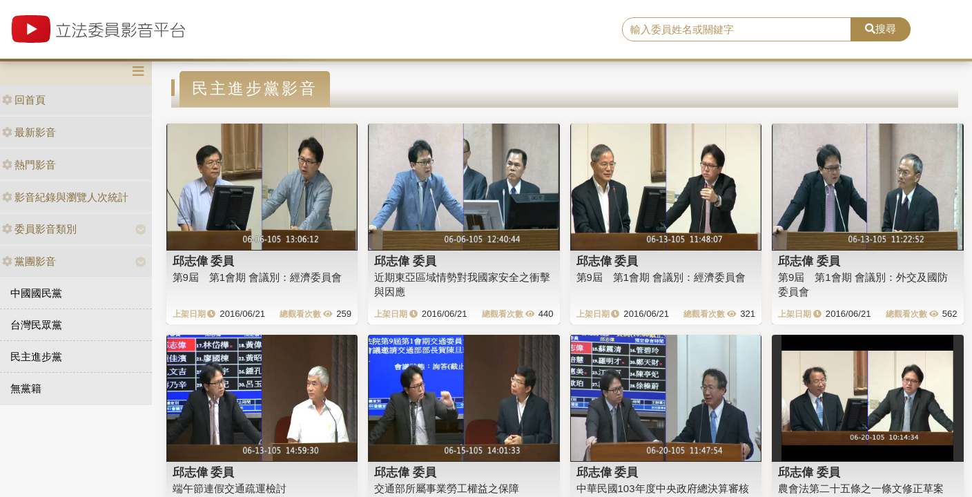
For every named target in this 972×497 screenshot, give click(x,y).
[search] (736, 29)
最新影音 (29, 132)
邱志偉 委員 (204, 261)
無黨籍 (25, 388)
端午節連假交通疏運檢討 (229, 488)
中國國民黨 (36, 293)
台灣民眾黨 (36, 325)
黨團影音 (29, 261)
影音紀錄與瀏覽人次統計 (65, 197)
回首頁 (24, 100)
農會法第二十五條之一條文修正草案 (861, 488)
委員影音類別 (39, 229)
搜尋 (880, 29)
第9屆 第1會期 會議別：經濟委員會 (257, 277)
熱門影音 (29, 164)
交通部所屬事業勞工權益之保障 (446, 488)
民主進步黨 (36, 356)
